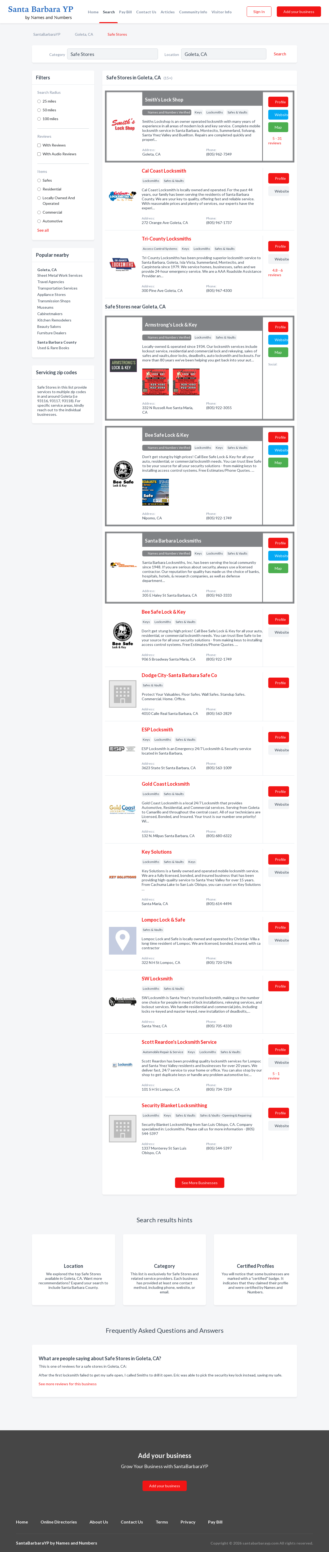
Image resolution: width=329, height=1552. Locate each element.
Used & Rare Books (53, 347)
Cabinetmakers (50, 313)
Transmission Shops (54, 301)
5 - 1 (274, 1075)
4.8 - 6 (275, 272)
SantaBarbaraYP (46, 34)
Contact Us (146, 12)
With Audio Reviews (59, 154)
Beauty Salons (49, 326)
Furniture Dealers (51, 333)
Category (57, 54)
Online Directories (58, 1521)
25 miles (49, 101)
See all (43, 230)
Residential (52, 189)
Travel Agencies (50, 281)
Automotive (53, 221)
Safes (47, 180)
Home (93, 12)
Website (281, 114)
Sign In (259, 11)
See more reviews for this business (68, 1384)
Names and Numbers (76, 1542)
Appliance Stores (51, 294)
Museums (45, 307)
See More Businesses (200, 1182)
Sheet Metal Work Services (60, 275)
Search (109, 12)
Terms (162, 1521)
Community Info (193, 12)
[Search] (279, 53)
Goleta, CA (84, 34)
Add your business (298, 11)
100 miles (50, 118)
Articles (168, 12)
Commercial (52, 212)
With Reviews (54, 145)
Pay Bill (125, 12)
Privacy (188, 1521)
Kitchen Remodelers (54, 320)
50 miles (49, 110)
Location (172, 54)
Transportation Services (57, 288)
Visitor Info (222, 12)
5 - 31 (275, 140)
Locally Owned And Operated (59, 200)
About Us (99, 1521)
